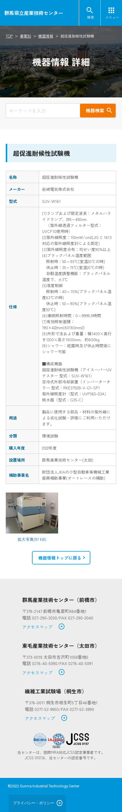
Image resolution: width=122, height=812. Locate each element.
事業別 (25, 36)
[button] (61, 558)
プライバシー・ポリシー (33, 803)
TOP (9, 36)
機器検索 (95, 110)
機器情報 (45, 36)
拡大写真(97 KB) (32, 539)
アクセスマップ (43, 627)
